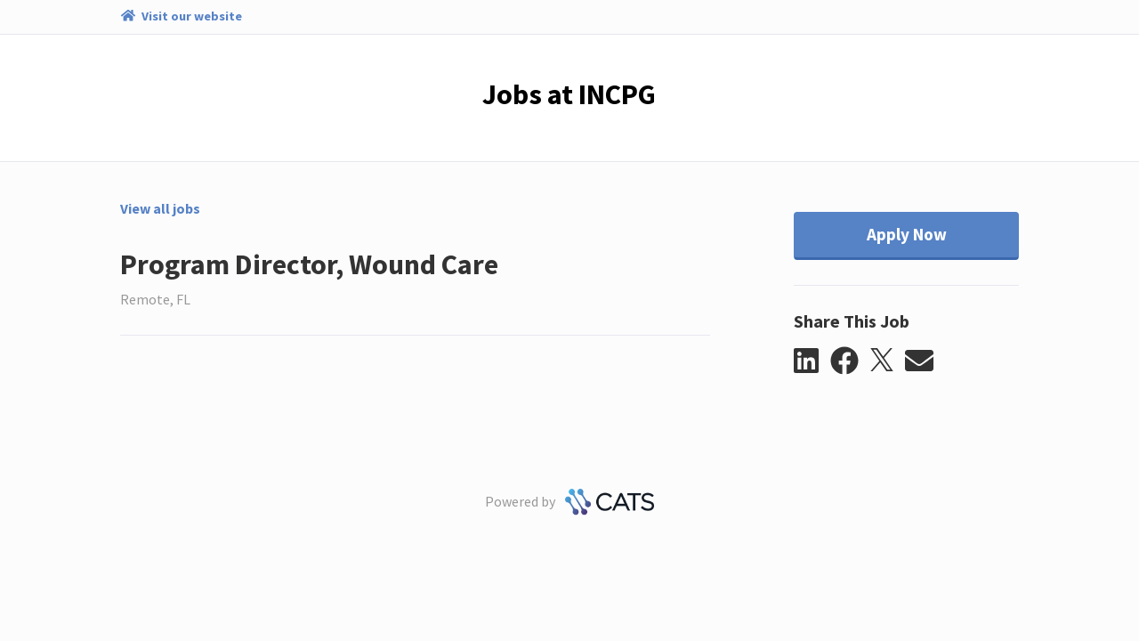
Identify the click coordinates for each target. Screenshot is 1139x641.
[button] (812, 361)
